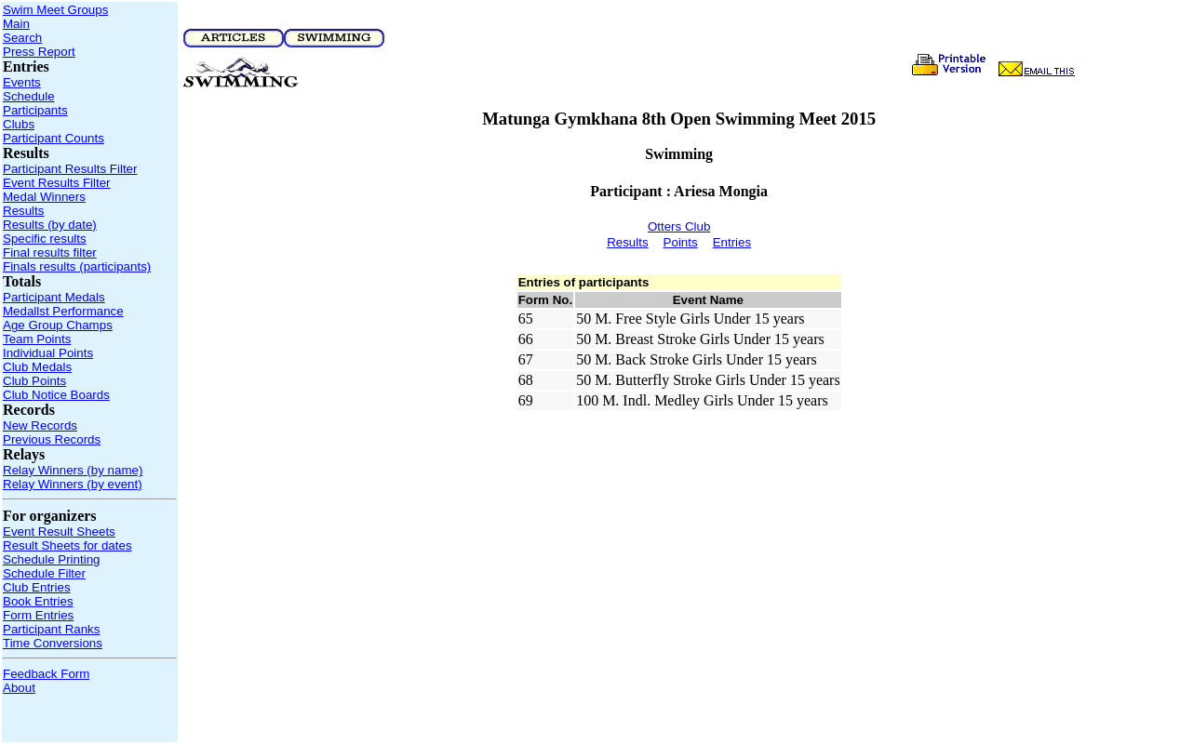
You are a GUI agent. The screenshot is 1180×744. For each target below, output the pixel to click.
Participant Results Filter (70, 169)
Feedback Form (46, 674)
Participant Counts (53, 138)
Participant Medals (54, 297)
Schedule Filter (44, 573)
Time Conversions (52, 643)
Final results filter (50, 252)
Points (681, 242)
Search (22, 38)
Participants (35, 110)
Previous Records (52, 439)
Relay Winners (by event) (72, 484)
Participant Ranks (51, 629)
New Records (40, 425)
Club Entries (37, 587)
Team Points (37, 339)
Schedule (29, 96)
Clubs (18, 124)
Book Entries (38, 601)
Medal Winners (44, 197)
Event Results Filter (57, 183)
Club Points (34, 381)
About (19, 688)
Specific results (45, 239)
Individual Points (48, 353)
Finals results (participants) (77, 266)
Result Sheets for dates (67, 545)
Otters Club (679, 226)
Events (22, 82)
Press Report (39, 52)
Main (16, 24)
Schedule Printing (51, 559)
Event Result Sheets (59, 531)
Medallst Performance (63, 311)
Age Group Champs (58, 325)
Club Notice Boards (56, 395)
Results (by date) (50, 225)
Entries (732, 242)
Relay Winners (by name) (72, 470)
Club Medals (37, 367)
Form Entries (38, 615)
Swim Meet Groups (55, 10)
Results (23, 211)
